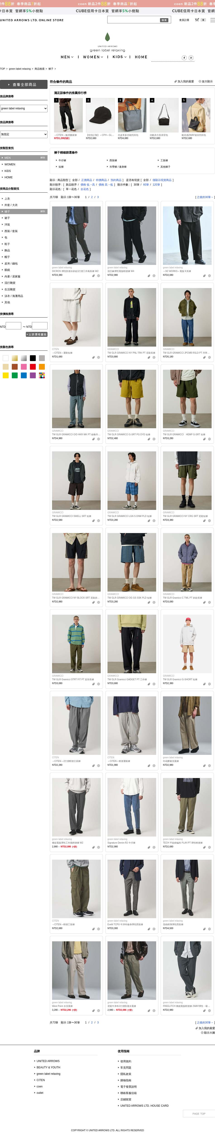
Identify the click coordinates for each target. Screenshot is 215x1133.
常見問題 (125, 1067)
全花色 (85, 189)
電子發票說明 (128, 1086)
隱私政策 (125, 1074)
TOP (2, 68)
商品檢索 (40, 68)
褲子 (50, 68)
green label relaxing (20, 68)
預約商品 (116, 180)
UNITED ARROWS (48, 1061)
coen (40, 1086)
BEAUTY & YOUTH (48, 1067)
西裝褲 (113, 160)
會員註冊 (184, 20)
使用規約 (125, 1061)
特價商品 (101, 180)
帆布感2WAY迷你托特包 (194, 135)
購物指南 (125, 1080)
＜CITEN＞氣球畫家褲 (65, 135)
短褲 (61, 166)
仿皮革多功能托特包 (128, 135)
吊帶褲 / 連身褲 (118, 166)
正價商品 (86, 180)
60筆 (146, 184)
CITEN (41, 1080)
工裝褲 (164, 160)
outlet (40, 1092)
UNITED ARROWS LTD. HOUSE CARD (144, 1105)
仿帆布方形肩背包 (159, 135)
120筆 (156, 184)
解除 (43, 157)
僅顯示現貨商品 (162, 180)
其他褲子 (165, 166)
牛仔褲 (62, 160)
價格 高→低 (106, 184)
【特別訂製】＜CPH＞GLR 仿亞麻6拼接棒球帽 (100, 135)
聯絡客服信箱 (128, 1093)
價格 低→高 (88, 184)
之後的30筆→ (205, 197)
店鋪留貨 (125, 1099)
